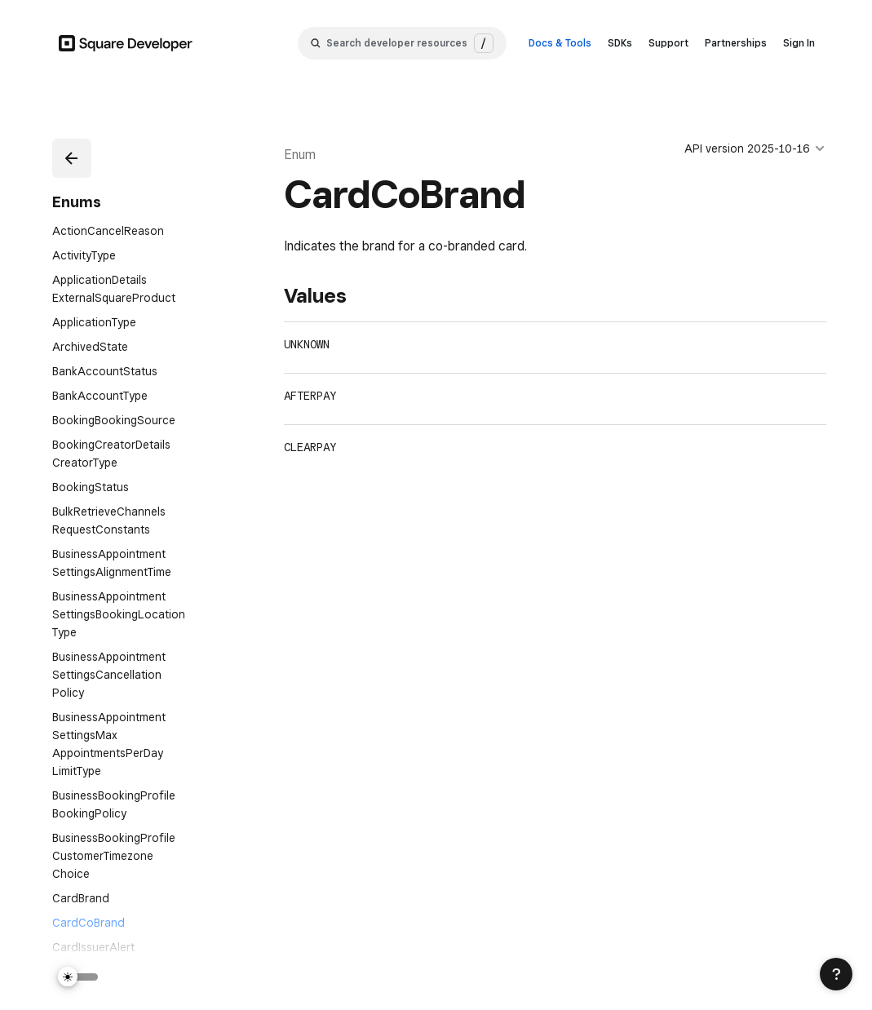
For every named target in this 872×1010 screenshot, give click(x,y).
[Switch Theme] (78, 977)
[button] (71, 158)
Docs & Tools (560, 43)
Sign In (799, 43)
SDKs (620, 43)
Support (668, 43)
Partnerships (736, 43)
